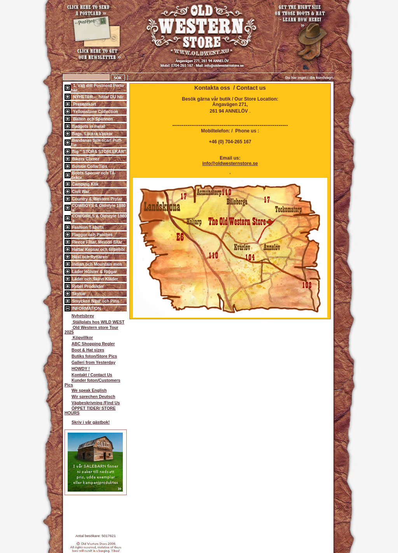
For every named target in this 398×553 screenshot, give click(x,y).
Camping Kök (85, 184)
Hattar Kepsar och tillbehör (98, 249)
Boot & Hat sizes (84, 350)
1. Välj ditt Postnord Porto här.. (97, 87)
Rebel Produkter (87, 286)
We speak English (85, 390)
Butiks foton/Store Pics (91, 356)
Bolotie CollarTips (89, 166)
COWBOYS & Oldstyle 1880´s (98, 207)
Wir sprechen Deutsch (90, 396)
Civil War (80, 191)
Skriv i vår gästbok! (87, 422)
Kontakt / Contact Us (88, 374)
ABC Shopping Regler (90, 343)
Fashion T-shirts (87, 227)
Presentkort (83, 104)
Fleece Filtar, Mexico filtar (96, 242)
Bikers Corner (85, 159)
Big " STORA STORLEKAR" (98, 151)
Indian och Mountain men (96, 264)
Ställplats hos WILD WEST (94, 322)
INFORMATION (86, 308)
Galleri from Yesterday (90, 362)
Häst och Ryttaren (89, 256)
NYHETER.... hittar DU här (97, 96)
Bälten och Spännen (92, 119)
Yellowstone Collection (94, 111)
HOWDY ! (77, 368)
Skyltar (78, 293)
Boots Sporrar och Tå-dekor (93, 175)
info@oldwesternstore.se (230, 163)
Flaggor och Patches (92, 234)
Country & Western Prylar (96, 199)
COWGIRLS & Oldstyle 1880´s (99, 218)
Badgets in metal (88, 126)
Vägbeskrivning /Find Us (92, 402)
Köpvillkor (79, 337)
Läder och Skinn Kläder (94, 278)
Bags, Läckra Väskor (92, 133)
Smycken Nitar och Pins (95, 301)
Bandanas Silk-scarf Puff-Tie (96, 142)
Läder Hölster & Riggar (94, 271)
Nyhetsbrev (79, 315)
